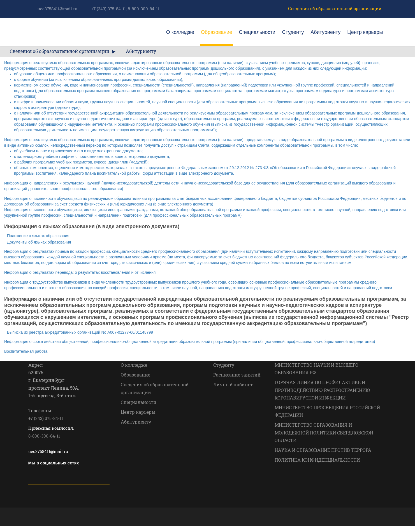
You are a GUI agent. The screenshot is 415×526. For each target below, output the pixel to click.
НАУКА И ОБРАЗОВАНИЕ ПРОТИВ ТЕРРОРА (323, 450)
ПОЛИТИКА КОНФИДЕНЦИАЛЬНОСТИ (317, 460)
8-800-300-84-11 (143, 8)
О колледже (180, 32)
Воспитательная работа (25, 351)
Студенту (293, 32)
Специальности (257, 32)
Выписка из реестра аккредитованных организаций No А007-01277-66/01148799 (80, 332)
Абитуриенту (325, 32)
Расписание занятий (237, 375)
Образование (216, 32)
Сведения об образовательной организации (334, 8)
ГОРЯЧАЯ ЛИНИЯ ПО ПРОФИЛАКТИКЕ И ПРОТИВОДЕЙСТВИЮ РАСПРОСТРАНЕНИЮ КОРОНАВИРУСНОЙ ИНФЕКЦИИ (322, 389)
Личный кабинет (233, 384)
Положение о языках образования (38, 235)
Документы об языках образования (39, 242)
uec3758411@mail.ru (57, 8)
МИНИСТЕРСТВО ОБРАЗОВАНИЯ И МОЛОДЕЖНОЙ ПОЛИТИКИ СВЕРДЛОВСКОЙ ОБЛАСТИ (324, 432)
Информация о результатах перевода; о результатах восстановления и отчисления (80, 272)
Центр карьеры (365, 32)
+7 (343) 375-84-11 (108, 8)
